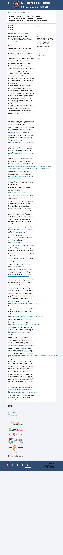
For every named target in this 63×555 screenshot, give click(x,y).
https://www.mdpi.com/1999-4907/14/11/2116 (18, 276)
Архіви (14, 12)
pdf (40, 26)
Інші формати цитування (43, 48)
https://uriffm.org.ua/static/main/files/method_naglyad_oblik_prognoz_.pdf (24, 303)
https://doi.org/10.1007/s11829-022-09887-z (18, 242)
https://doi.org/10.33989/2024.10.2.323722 (20, 33)
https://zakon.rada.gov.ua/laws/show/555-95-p (18, 332)
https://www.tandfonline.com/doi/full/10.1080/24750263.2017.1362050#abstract (25, 316)
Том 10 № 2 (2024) (21, 12)
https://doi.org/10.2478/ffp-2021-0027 (16, 266)
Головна (10, 12)
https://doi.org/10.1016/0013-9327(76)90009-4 (18, 132)
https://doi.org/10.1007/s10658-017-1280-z (17, 232)
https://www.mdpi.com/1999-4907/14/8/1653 (18, 399)
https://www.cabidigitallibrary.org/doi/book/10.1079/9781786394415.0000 (24, 324)
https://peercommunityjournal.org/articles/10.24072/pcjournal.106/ (23, 392)
